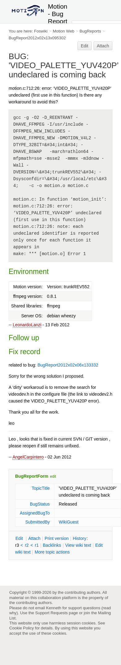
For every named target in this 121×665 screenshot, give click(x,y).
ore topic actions (52, 552)
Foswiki (41, 31)
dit (19, 538)
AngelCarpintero (28, 456)
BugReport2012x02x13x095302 (37, 38)
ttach (34, 538)
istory (79, 538)
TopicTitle (41, 488)
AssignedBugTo (35, 513)
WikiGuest (68, 521)
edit (53, 476)
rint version (57, 538)
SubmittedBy (37, 521)
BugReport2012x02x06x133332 (67, 365)
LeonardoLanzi (27, 324)
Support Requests (51, 613)
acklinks (52, 545)
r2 (26, 545)
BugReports (90, 31)
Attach (103, 45)
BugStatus (40, 504)
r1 (37, 545)
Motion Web (63, 31)
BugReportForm (31, 476)
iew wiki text (78, 545)
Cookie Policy (21, 628)
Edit (84, 45)
